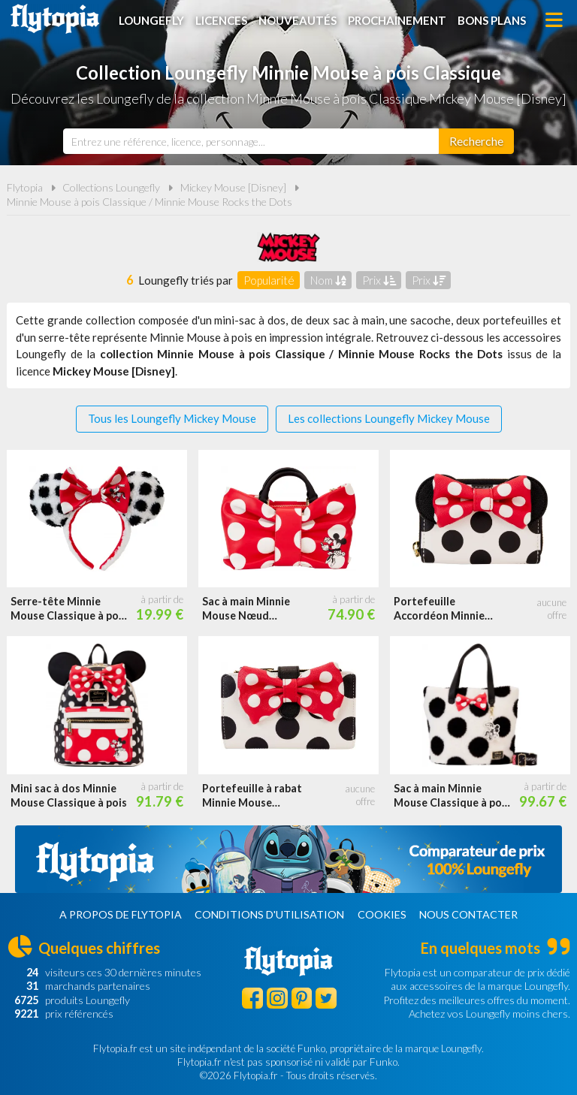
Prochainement (397, 20)
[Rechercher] (476, 141)
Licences (221, 20)
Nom (328, 280)
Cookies (382, 914)
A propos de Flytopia (120, 914)
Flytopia (55, 19)
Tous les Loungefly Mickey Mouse (172, 418)
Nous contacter (468, 914)
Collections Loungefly (111, 187)
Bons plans (492, 20)
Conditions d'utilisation (269, 914)
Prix (379, 280)
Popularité (269, 280)
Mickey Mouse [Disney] (233, 187)
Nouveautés (297, 20)
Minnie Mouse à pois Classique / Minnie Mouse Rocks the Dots (149, 201)
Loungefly (151, 20)
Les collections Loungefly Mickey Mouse (389, 418)
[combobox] (251, 141)
